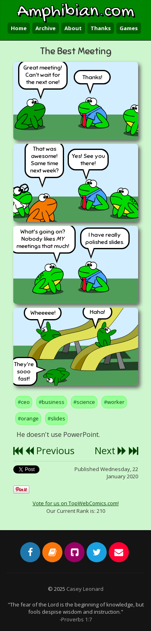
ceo (25, 402)
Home (19, 28)
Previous (49, 450)
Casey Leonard (84, 588)
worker (115, 402)
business (53, 402)
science (86, 402)
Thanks (101, 28)
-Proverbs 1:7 (76, 619)
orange (30, 418)
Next (110, 450)
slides (58, 418)
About (73, 28)
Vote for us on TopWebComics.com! (76, 503)
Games (129, 28)
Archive (45, 28)
